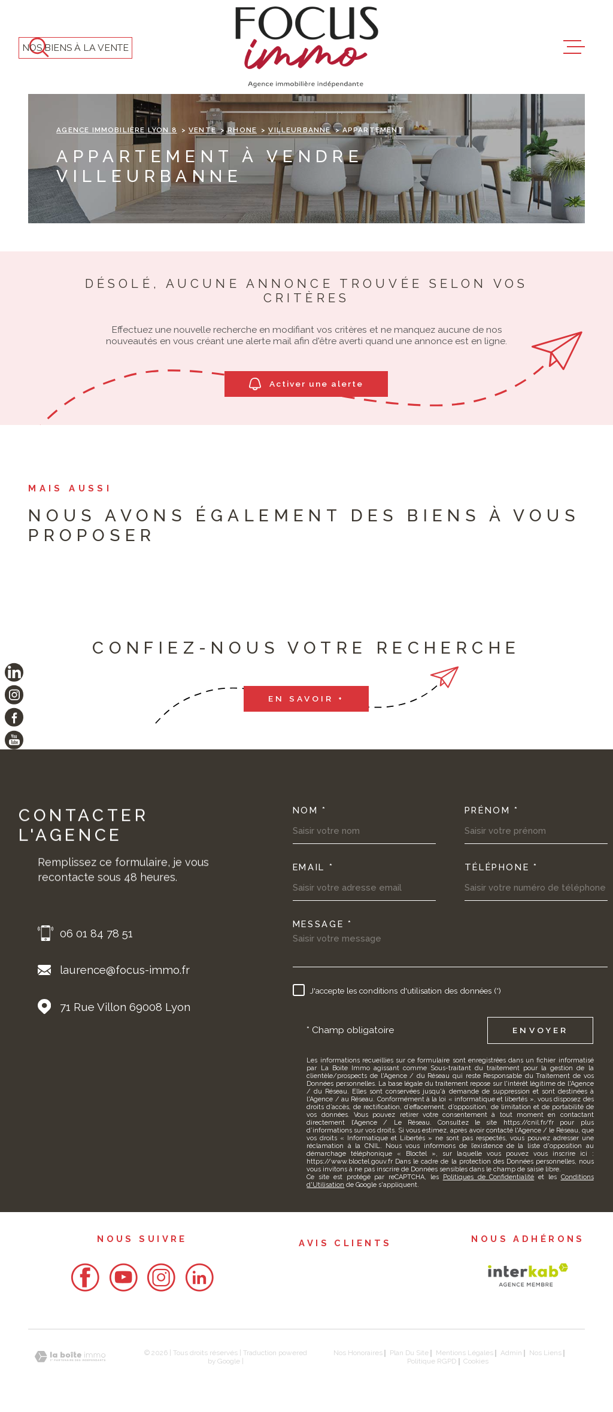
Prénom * (492, 810)
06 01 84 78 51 (96, 933)
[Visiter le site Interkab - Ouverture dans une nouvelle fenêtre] (528, 1275)
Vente (202, 130)
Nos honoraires (358, 1353)
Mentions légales (464, 1353)
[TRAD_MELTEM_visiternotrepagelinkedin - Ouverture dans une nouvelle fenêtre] (14, 672)
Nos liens (545, 1353)
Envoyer (540, 1030)
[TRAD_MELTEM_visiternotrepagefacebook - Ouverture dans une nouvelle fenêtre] (14, 717)
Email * (313, 867)
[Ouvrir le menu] (574, 47)
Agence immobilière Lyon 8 (116, 130)
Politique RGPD (431, 1361)
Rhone (242, 130)
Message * (323, 924)
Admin (511, 1353)
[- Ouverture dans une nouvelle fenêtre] (85, 1277)
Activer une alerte (307, 384)
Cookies (475, 1361)
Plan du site (409, 1353)
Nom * (310, 810)
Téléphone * (501, 867)
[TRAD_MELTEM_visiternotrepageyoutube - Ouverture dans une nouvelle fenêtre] (14, 739)
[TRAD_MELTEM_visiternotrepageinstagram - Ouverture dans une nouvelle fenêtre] (14, 694)
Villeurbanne (299, 130)
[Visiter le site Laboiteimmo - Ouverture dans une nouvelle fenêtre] (70, 1356)
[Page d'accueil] (306, 47)
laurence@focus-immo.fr (125, 969)
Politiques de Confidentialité (489, 1177)
